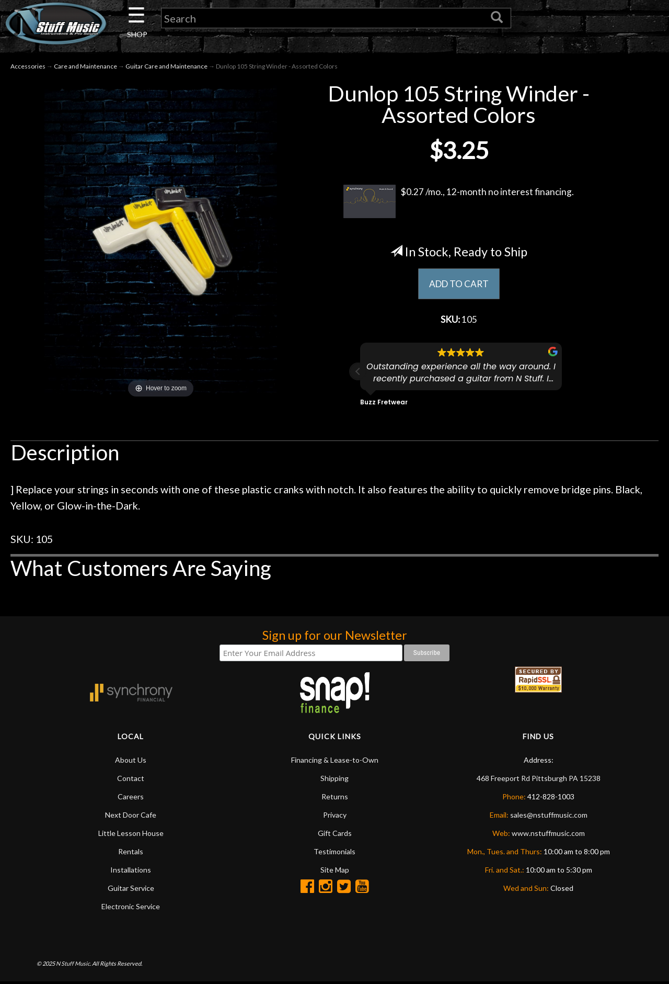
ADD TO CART (459, 285)
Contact (130, 780)
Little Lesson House (131, 835)
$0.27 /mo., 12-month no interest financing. (458, 202)
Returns (334, 798)
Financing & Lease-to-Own (334, 761)
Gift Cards (335, 835)
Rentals (130, 853)
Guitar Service (131, 890)
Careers (131, 798)
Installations (130, 871)
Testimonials (334, 853)
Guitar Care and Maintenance (166, 67)
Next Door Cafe (130, 816)
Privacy (335, 816)
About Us (130, 761)
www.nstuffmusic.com (548, 835)
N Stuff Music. (73, 966)
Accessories (27, 67)
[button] (358, 374)
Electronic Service (130, 908)
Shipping (334, 780)
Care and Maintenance (85, 67)
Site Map (334, 871)
